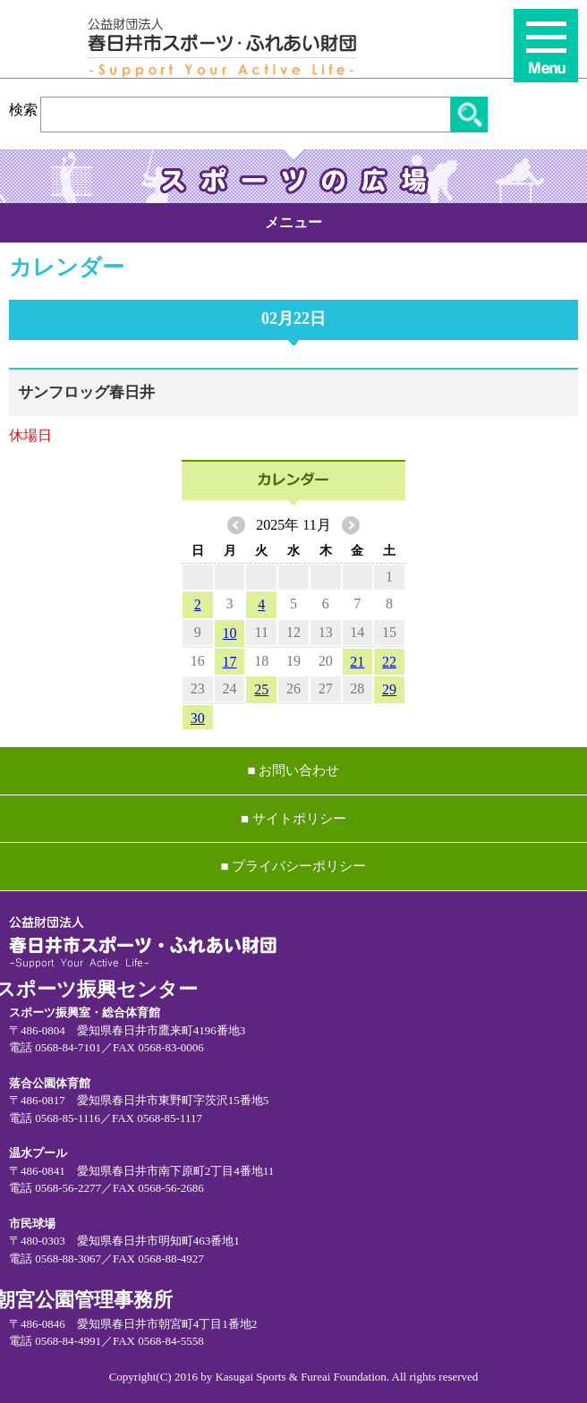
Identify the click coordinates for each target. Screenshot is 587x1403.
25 (261, 689)
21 (357, 661)
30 (198, 718)
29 (389, 689)
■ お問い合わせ (294, 770)
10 (230, 633)
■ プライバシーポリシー (294, 866)
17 (230, 661)
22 (389, 661)
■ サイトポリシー (293, 819)
